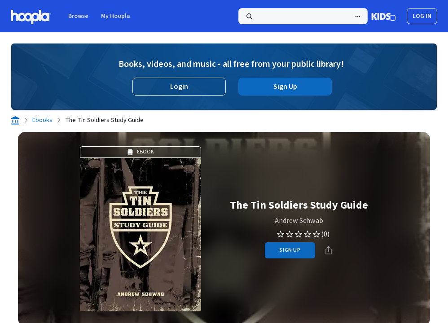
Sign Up (285, 87)
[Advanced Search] (358, 16)
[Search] (303, 16)
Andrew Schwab (299, 221)
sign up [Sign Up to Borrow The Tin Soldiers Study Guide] (289, 250)
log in (422, 16)
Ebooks (42, 120)
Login (179, 87)
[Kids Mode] (384, 16)
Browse (78, 16)
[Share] (328, 250)
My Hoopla (115, 16)
